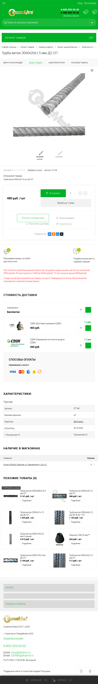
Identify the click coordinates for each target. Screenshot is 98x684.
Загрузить (72, 422)
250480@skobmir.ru (22, 656)
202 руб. (75, 539)
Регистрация (90, 3)
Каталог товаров (49, 37)
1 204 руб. (27, 518)
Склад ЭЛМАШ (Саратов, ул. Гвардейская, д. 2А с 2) (25, 465)
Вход (80, 3)
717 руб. (75, 561)
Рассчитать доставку (37, 224)
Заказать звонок (71, 15)
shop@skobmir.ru (21, 653)
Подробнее (26, 501)
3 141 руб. (27, 496)
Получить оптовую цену (33, 218)
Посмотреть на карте (13, 639)
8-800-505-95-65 (70, 12)
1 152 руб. (76, 518)
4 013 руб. (27, 539)
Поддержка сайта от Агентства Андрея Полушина (26, 672)
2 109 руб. (27, 561)
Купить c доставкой (88, 310)
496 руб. (75, 496)
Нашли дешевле (65, 218)
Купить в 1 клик (65, 203)
